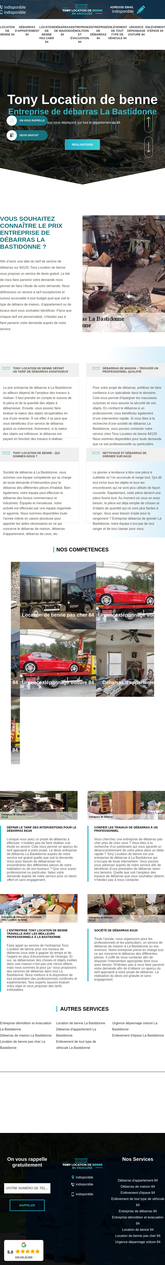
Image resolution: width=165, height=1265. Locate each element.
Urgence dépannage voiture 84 (136, 30)
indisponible (13, 7)
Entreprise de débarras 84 (138, 1211)
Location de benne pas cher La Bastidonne (22, 1044)
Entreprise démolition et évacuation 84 (79, 34)
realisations (82, 144)
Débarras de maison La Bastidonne (26, 1035)
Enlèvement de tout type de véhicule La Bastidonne (76, 1044)
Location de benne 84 (7, 30)
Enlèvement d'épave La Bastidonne (138, 1035)
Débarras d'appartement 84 (27, 30)
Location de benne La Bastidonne (80, 1023)
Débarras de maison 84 (62, 30)
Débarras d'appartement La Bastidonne (76, 1032)
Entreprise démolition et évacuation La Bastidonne (25, 1026)
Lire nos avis (24, 1257)
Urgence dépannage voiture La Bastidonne (134, 1026)
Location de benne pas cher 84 (46, 34)
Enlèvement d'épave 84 (138, 1192)
